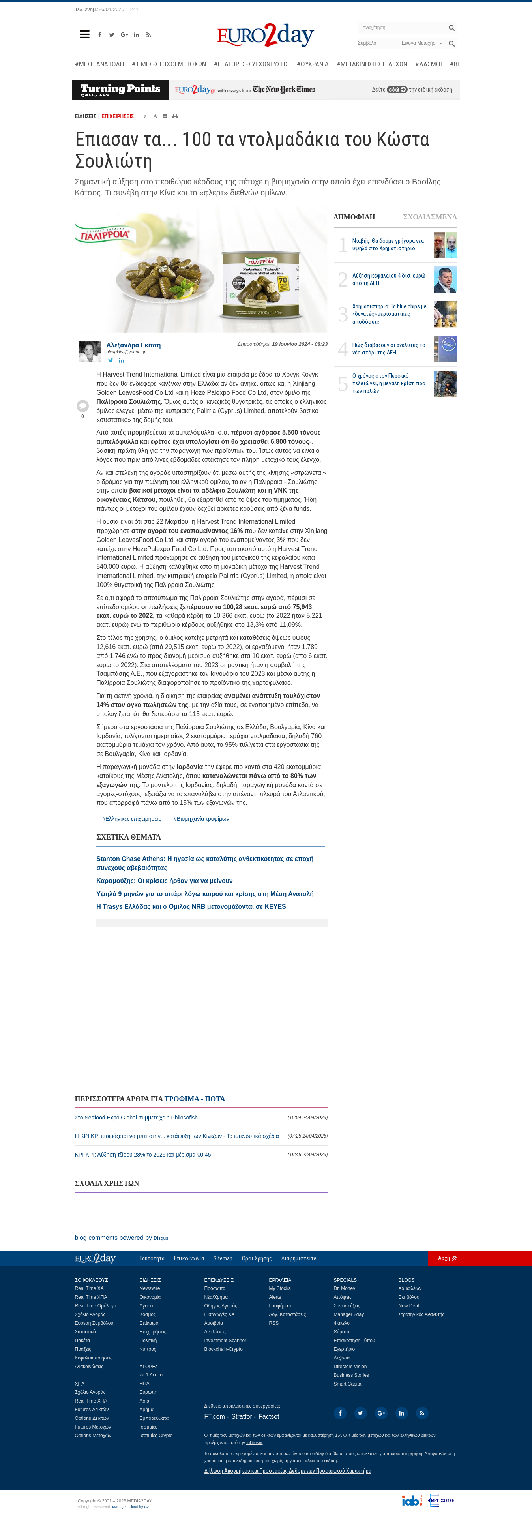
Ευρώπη (149, 1392)
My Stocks (280, 1288)
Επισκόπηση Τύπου (354, 1340)
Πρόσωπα (215, 1288)
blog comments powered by (122, 1237)
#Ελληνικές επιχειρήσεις (131, 819)
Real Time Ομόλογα (95, 1306)
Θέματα (342, 1332)
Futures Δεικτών (92, 1409)
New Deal (409, 1306)
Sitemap (223, 1258)
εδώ (397, 89)
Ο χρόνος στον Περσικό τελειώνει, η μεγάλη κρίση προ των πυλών (388, 383)
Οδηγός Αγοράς (221, 1306)
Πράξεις (83, 1349)
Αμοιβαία (213, 1323)
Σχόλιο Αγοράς (90, 1314)
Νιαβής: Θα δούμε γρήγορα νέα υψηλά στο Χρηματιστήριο (388, 244)
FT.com (214, 1416)
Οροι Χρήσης (257, 1258)
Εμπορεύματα (154, 1418)
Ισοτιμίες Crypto (156, 1435)
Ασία (145, 1401)
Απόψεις (343, 1297)
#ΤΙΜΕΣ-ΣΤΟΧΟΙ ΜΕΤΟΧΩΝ (169, 64)
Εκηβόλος (409, 1297)
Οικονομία (150, 1297)
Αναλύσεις (215, 1332)
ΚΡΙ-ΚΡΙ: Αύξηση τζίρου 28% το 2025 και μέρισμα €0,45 (201, 1154)
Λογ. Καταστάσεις (287, 1314)
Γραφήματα (281, 1306)
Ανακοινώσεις (89, 1366)
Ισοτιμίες (148, 1427)
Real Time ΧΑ (89, 1288)
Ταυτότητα (152, 1258)
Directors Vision (350, 1366)
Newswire (150, 1288)
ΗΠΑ (145, 1383)
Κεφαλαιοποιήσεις (93, 1358)
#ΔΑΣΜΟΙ (428, 64)
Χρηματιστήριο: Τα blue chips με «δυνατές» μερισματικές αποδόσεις (389, 314)
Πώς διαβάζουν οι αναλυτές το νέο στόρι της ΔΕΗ (388, 348)
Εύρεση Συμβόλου (94, 1323)
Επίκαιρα (149, 1323)
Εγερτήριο (344, 1349)
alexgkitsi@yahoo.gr (126, 351)
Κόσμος (148, 1314)
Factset (269, 1416)
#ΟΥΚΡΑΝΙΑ (313, 64)
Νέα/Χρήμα (216, 1297)
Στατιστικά (85, 1332)
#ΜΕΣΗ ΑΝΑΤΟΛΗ (99, 64)
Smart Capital (348, 1384)
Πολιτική (148, 1340)
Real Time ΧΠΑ (91, 1297)
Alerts (275, 1297)
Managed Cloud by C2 (130, 1507)
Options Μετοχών (93, 1435)
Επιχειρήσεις (153, 1332)
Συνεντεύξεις (347, 1306)
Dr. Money (345, 1288)
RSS (274, 1323)
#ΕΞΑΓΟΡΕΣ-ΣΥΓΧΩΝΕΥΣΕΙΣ (251, 64)
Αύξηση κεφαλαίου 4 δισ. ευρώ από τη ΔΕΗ (388, 279)
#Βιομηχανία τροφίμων (201, 819)
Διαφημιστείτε (299, 1258)
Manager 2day (349, 1314)
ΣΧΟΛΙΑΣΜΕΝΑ (430, 217)
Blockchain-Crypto (223, 1349)
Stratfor (241, 1416)
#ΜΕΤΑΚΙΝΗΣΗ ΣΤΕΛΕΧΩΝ (372, 64)
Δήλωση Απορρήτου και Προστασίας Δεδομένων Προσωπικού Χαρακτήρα (287, 1471)
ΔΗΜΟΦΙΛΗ (354, 217)
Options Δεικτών (92, 1418)
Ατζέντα (342, 1358)
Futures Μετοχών (93, 1427)
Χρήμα (147, 1409)
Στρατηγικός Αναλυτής (422, 1314)
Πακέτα (82, 1340)
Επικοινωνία (189, 1258)
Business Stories (351, 1375)
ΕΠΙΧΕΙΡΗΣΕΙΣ (117, 116)
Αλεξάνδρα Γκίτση (134, 345)
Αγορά (146, 1306)
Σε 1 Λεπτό (151, 1375)
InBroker (254, 1442)
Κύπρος (148, 1349)
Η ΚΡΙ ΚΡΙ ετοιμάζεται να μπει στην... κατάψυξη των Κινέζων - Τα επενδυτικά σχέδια (201, 1136)
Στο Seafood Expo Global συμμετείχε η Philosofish (201, 1117)
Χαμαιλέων (410, 1288)
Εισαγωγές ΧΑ (219, 1314)
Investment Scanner (225, 1340)
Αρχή (444, 1258)
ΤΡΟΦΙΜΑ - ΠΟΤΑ (194, 1099)
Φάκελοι (342, 1323)
